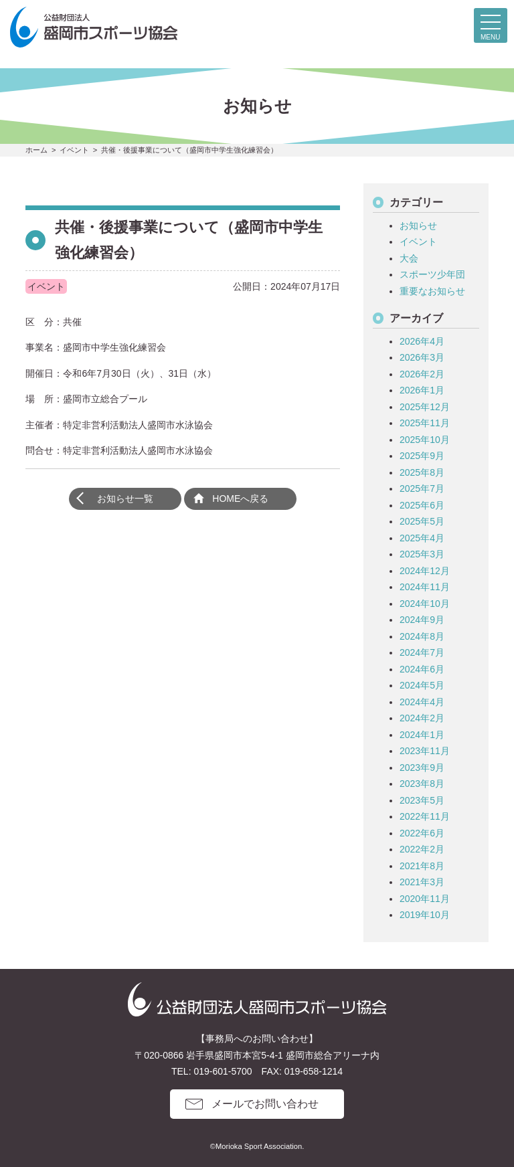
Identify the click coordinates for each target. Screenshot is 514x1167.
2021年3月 (422, 882)
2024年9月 (422, 619)
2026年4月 (422, 341)
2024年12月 (425, 570)
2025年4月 (422, 538)
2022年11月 (425, 816)
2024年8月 (422, 636)
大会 (409, 258)
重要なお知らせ (432, 291)
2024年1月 (422, 734)
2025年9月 (422, 455)
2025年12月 (425, 406)
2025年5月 (422, 521)
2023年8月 (422, 783)
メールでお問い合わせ (265, 1103)
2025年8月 (422, 472)
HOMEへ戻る (240, 498)
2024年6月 (422, 669)
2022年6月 (422, 833)
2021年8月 (422, 866)
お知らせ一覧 (125, 498)
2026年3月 (422, 357)
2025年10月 (425, 439)
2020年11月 (425, 898)
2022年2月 (422, 849)
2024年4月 (422, 702)
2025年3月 (422, 554)
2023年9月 (422, 767)
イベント (418, 241)
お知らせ (418, 225)
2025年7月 (422, 488)
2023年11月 (425, 750)
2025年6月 (422, 505)
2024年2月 (422, 718)
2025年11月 (425, 423)
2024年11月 (425, 586)
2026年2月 (422, 374)
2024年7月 (422, 652)
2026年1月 (422, 390)
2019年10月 (425, 914)
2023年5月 (422, 800)
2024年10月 (425, 603)
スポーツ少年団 (432, 274)
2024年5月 (422, 685)
